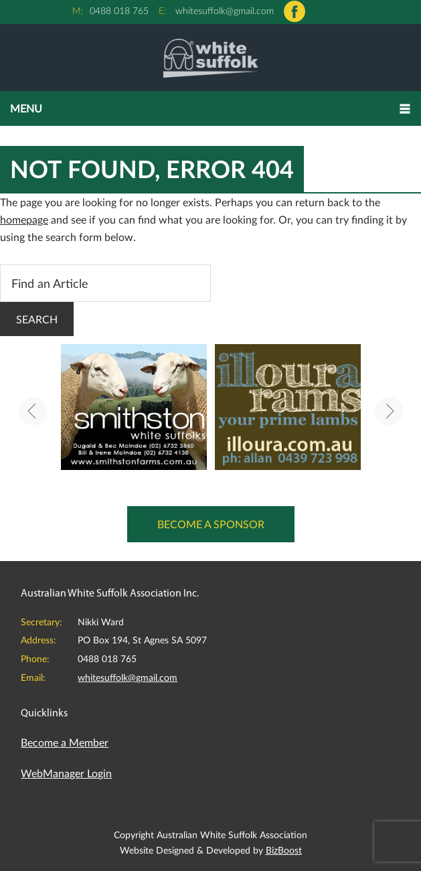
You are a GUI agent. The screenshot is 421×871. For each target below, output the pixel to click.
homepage (24, 219)
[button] (210, 108)
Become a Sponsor (210, 524)
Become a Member (64, 742)
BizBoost (284, 850)
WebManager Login (66, 773)
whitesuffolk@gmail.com (224, 10)
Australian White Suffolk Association (210, 57)
